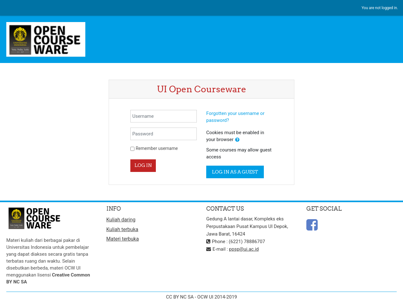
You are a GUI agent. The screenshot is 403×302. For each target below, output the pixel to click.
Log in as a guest (235, 172)
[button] (237, 140)
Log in (143, 165)
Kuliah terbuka (122, 229)
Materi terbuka (122, 239)
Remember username (157, 148)
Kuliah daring (121, 220)
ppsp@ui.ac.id (243, 249)
